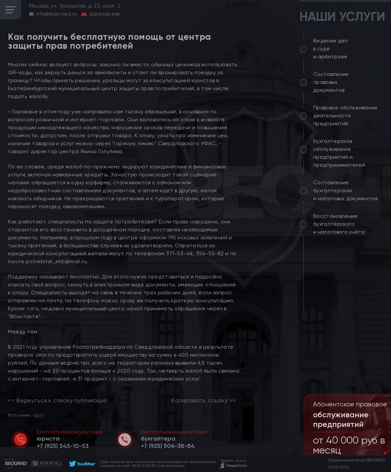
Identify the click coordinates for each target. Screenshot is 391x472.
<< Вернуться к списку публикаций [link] (57, 400)
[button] (379, 453)
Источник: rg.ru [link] (25, 414)
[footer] (81, 464)
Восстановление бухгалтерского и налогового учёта (339, 224)
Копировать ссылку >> (203, 400)
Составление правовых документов (331, 82)
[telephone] (63, 445)
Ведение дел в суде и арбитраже (330, 48)
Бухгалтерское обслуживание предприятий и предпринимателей (339, 153)
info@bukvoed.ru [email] (56, 14)
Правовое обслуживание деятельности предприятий (345, 115)
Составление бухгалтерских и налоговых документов (345, 190)
